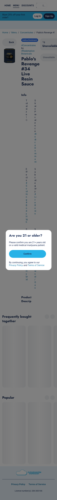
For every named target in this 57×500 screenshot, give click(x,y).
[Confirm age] (27, 254)
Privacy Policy (16, 265)
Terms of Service (36, 265)
